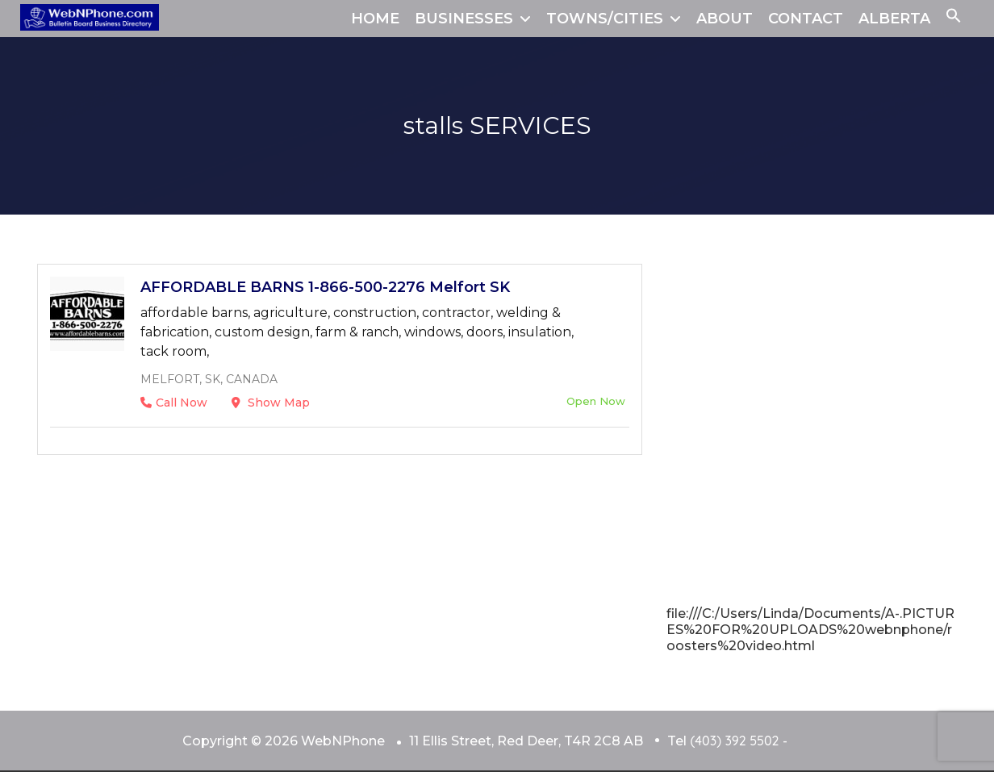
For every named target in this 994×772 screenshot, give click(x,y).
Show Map (271, 402)
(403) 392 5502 (734, 740)
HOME (375, 18)
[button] (954, 18)
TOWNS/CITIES (604, 18)
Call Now (173, 402)
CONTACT (805, 18)
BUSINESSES (464, 18)
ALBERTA (894, 18)
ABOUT (724, 18)
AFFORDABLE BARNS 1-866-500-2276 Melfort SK (325, 287)
